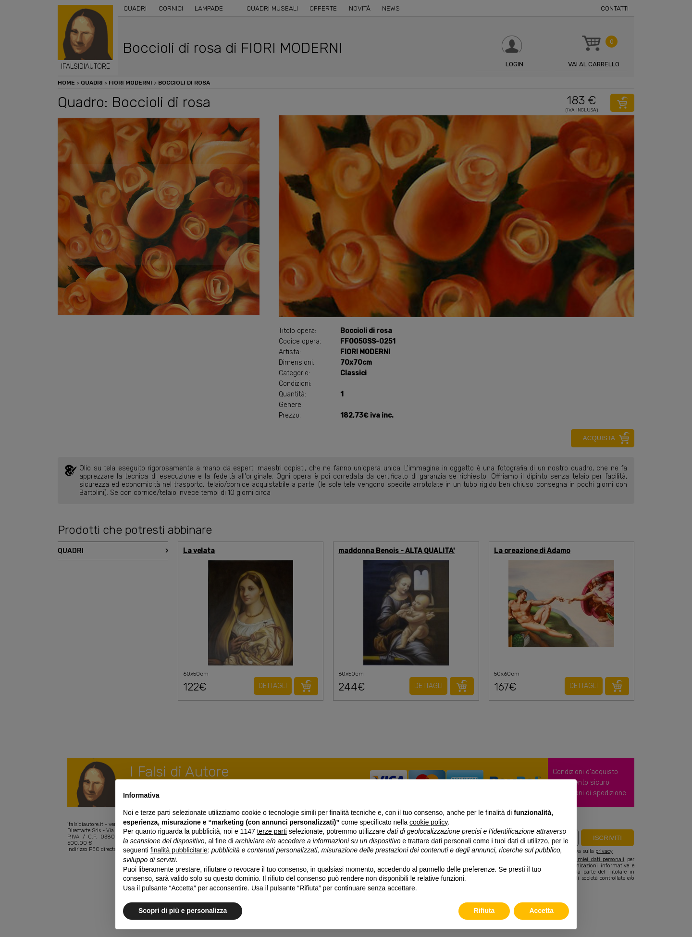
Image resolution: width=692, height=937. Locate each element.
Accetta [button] (541, 910)
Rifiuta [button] (484, 910)
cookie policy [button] (428, 822)
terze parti (272, 831)
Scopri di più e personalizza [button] (182, 910)
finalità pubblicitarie (179, 850)
